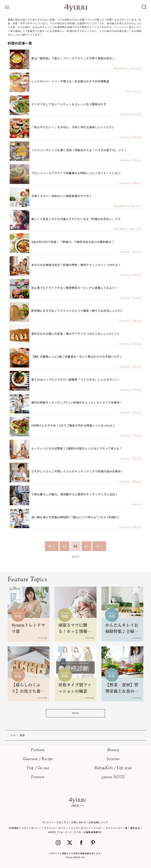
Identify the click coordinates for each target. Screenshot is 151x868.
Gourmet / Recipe (38, 759)
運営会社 (135, 828)
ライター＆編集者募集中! (88, 832)
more (75, 713)
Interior (113, 759)
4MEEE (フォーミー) (59, 832)
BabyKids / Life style (113, 768)
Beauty (113, 750)
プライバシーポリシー (56, 828)
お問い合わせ (78, 822)
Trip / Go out (37, 768)
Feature (37, 777)
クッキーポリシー (81, 828)
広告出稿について (98, 822)
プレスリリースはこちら (55, 822)
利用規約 (14, 828)
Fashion (38, 750)
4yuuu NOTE (113, 777)
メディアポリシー (31, 828)
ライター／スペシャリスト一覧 (110, 828)
